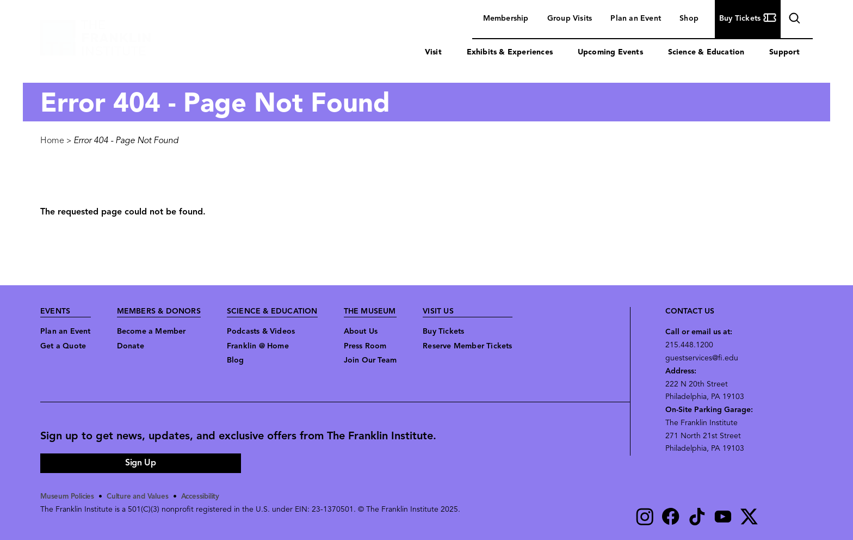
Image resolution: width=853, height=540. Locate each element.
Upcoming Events (610, 52)
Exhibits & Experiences (510, 52)
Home (52, 141)
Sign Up (140, 463)
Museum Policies (69, 497)
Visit (433, 52)
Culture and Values (143, 497)
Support (784, 52)
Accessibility (209, 497)
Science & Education (706, 52)
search (793, 20)
